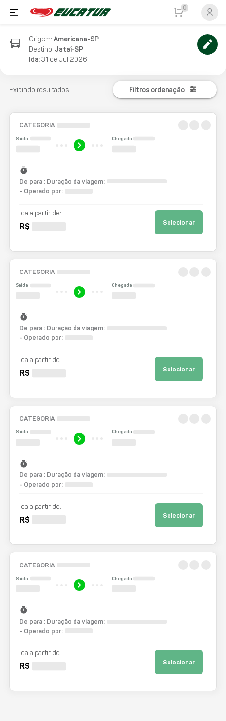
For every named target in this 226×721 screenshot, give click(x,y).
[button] (113, 182)
